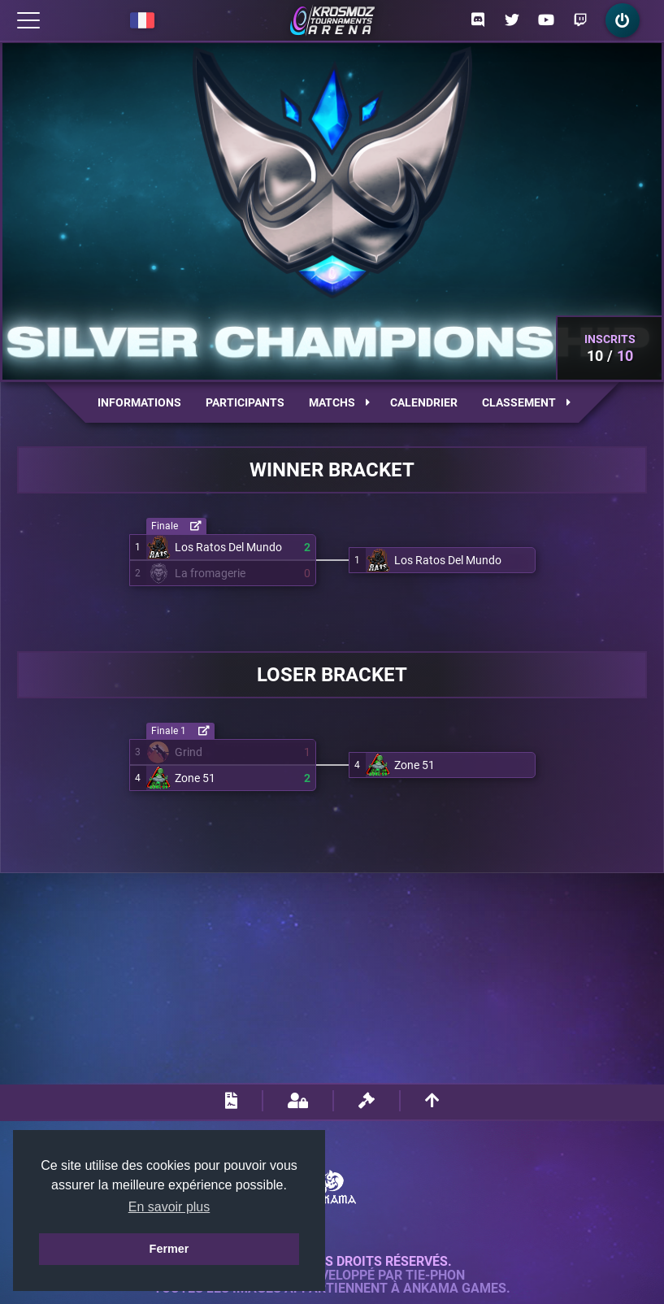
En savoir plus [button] (169, 1207)
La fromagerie (210, 573)
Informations (139, 402)
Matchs (339, 402)
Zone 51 (195, 778)
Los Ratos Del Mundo (228, 547)
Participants (245, 402)
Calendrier (424, 402)
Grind (188, 751)
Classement (526, 402)
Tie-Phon (435, 1275)
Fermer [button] (169, 1248)
